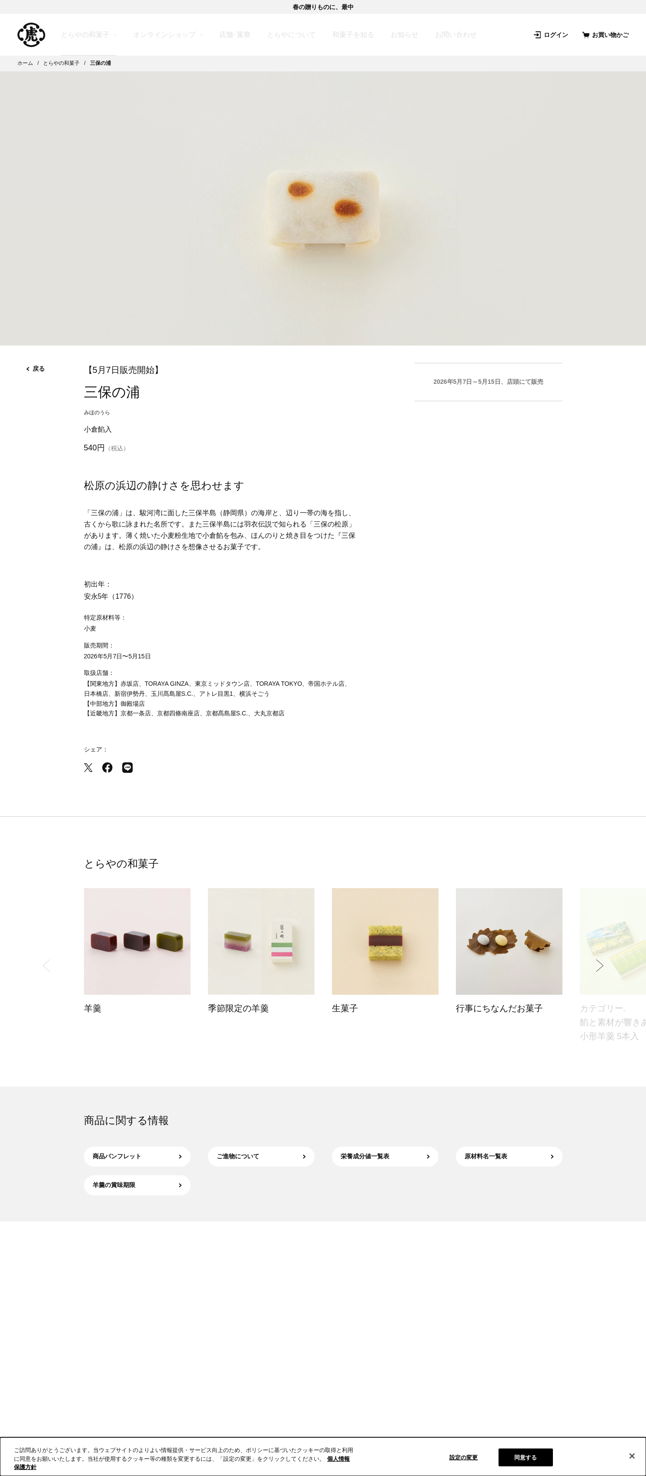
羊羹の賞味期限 (137, 1184)
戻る (35, 368)
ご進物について (261, 1156)
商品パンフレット (137, 1156)
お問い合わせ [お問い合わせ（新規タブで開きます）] (456, 34)
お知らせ (404, 34)
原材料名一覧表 (509, 1156)
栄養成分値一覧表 (385, 1156)
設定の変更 (463, 1457)
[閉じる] (632, 1456)
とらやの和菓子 (85, 34)
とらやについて (291, 34)
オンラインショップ (164, 34)
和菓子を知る (353, 34)
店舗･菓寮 (235, 34)
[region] (323, 1456)
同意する (525, 1457)
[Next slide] (599, 965)
